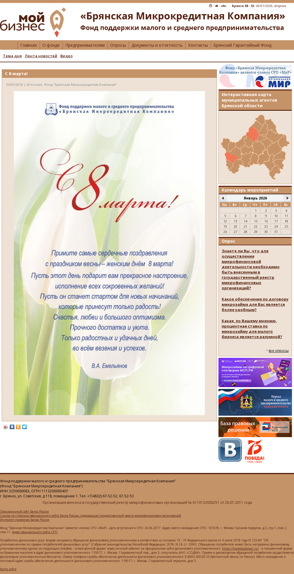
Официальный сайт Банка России (24, 511)
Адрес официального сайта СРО (35, 532)
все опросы (279, 350)
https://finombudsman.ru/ (240, 548)
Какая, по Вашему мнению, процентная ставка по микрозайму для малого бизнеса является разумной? (252, 328)
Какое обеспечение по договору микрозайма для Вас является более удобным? (255, 304)
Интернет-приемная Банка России (24, 520)
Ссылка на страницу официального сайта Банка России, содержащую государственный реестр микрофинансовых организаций (90, 515)
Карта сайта (8, 569)
